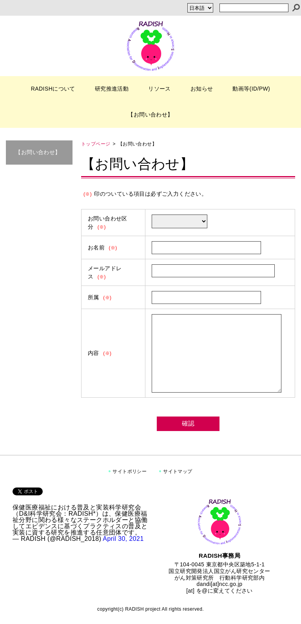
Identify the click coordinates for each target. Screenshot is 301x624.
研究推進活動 (112, 89)
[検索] (296, 8)
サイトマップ (177, 471)
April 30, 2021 (123, 538)
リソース (159, 89)
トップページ (95, 144)
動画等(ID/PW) (251, 89)
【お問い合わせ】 (150, 114)
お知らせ (201, 89)
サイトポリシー (129, 471)
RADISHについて (53, 89)
